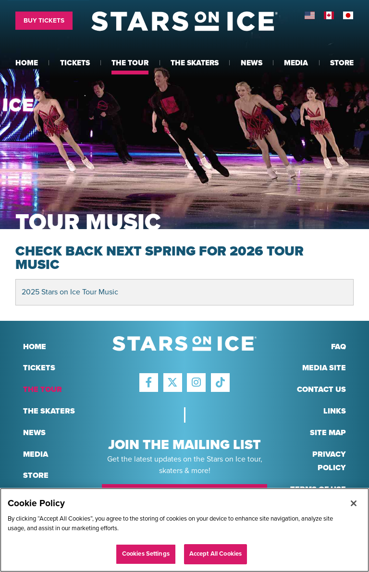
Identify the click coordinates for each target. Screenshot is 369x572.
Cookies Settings (146, 554)
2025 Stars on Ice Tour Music (70, 292)
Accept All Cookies (215, 554)
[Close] (353, 503)
